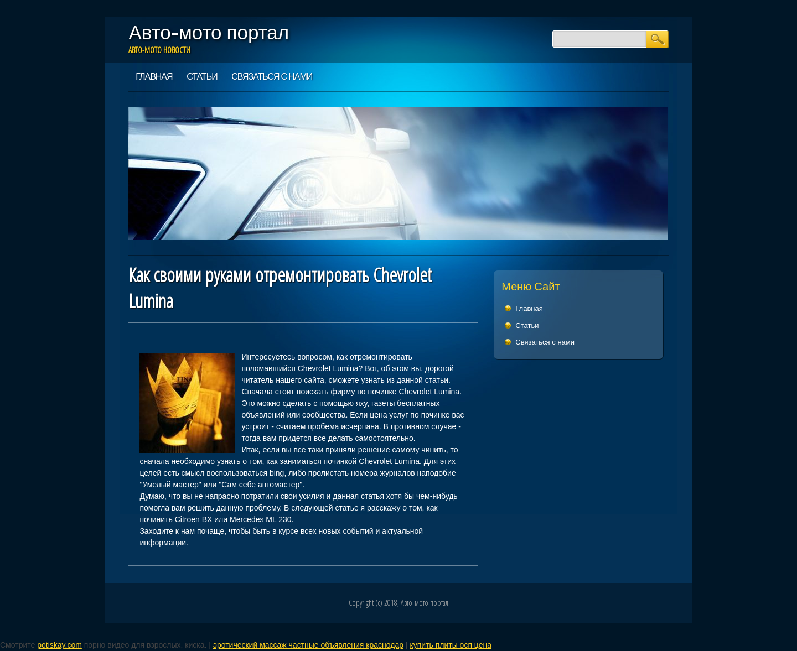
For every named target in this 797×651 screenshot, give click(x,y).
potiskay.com (59, 644)
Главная (154, 76)
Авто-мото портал (208, 32)
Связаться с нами (271, 76)
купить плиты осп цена (450, 644)
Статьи (202, 76)
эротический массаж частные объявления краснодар (308, 644)
